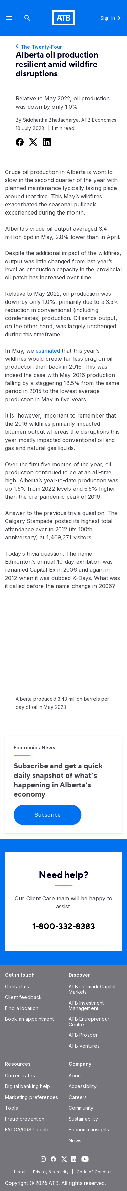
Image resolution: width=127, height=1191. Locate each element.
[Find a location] (21, 1008)
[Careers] (78, 1097)
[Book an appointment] (29, 1019)
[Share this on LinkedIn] (46, 142)
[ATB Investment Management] (86, 1005)
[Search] (27, 18)
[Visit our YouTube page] (84, 1159)
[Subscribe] (47, 814)
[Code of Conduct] (94, 1171)
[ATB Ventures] (84, 1046)
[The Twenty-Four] (63, 47)
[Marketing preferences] (31, 1097)
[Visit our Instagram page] (43, 1159)
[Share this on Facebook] (19, 142)
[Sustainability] (83, 1119)
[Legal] (20, 1171)
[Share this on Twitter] (32, 142)
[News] (75, 1140)
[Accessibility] (83, 1086)
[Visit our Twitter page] (64, 1159)
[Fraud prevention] (24, 1119)
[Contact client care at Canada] (63, 926)
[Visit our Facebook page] (53, 1159)
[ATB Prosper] (83, 1035)
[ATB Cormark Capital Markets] (92, 989)
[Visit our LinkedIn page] (74, 1159)
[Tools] (11, 1108)
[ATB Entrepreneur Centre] (89, 1021)
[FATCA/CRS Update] (27, 1129)
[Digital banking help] (27, 1086)
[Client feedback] (23, 997)
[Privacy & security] (51, 1171)
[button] (9, 18)
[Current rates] (20, 1075)
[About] (75, 1075)
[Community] (81, 1108)
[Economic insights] (89, 1129)
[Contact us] (17, 986)
